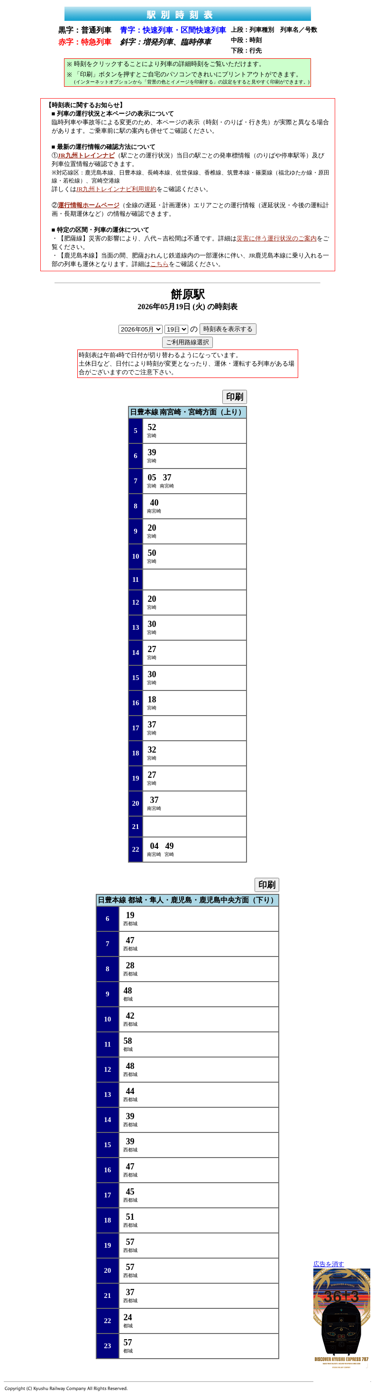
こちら (159, 263)
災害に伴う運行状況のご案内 (277, 238)
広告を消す (328, 1264)
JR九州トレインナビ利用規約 (116, 189)
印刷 (234, 397)
